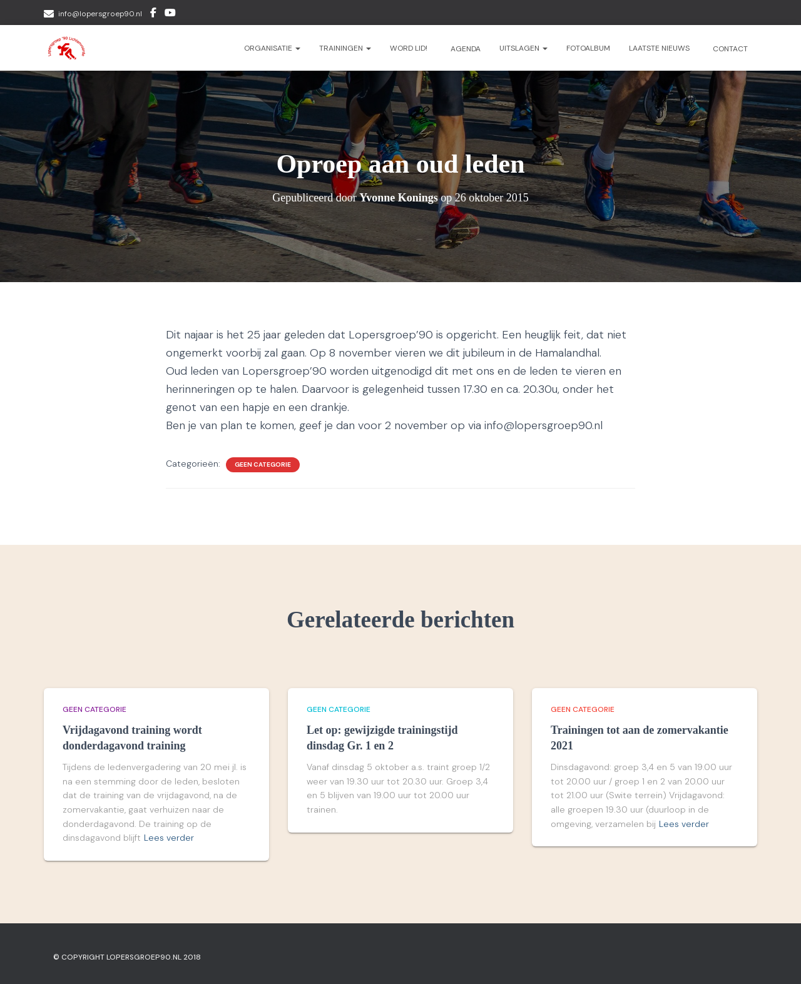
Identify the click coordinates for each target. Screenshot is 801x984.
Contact (729, 49)
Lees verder (169, 837)
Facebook (153, 14)
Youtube (170, 14)
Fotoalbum (588, 48)
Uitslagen (523, 48)
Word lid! (408, 48)
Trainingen (345, 48)
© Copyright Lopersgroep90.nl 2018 (127, 957)
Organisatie (272, 48)
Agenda (465, 49)
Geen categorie (263, 464)
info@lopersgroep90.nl (100, 14)
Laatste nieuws (659, 48)
